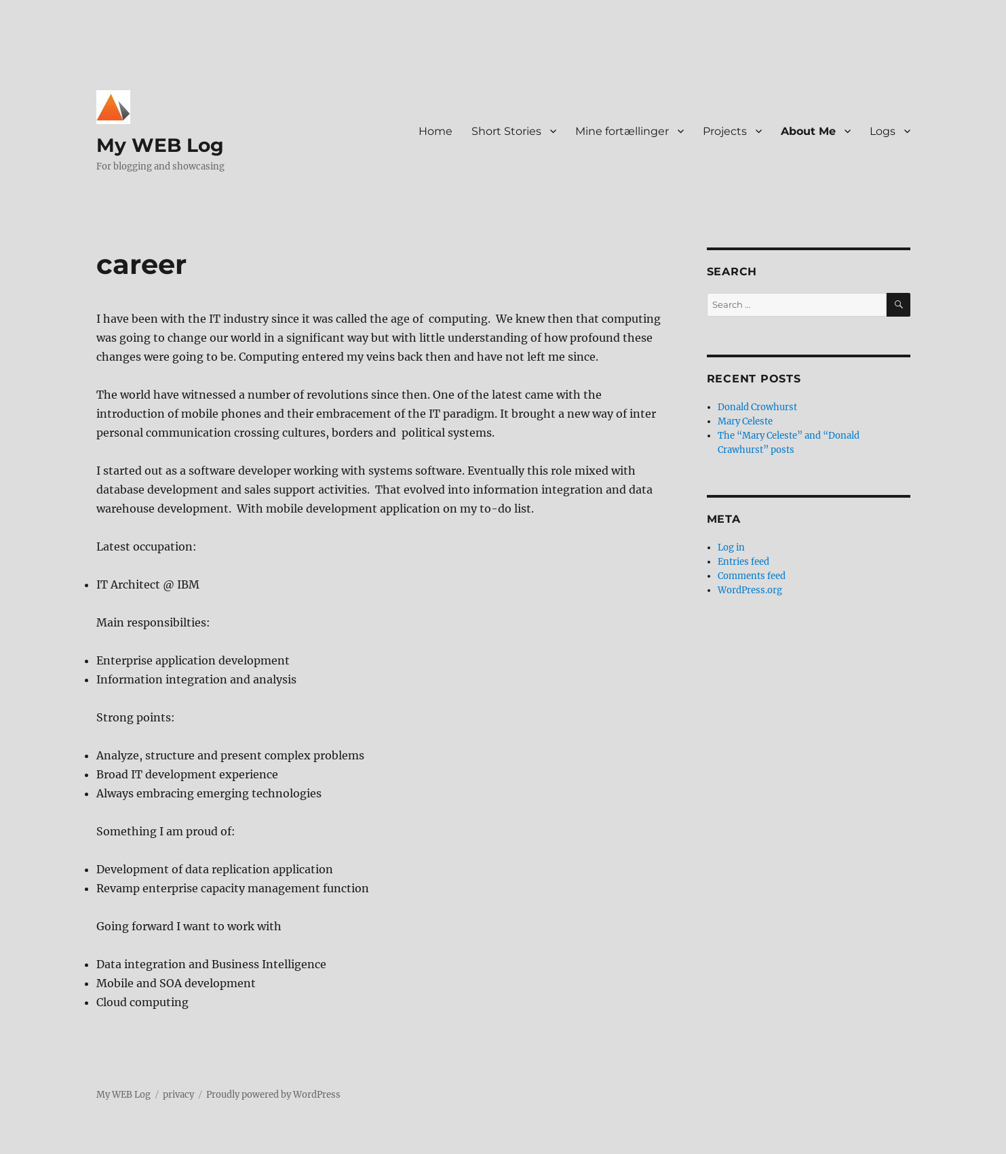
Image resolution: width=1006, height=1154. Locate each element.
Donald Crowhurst (757, 407)
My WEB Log (160, 145)
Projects (725, 131)
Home (435, 131)
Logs (882, 131)
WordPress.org (750, 590)
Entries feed (743, 562)
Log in (731, 547)
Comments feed (752, 576)
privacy (178, 1094)
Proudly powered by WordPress (273, 1094)
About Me (808, 131)
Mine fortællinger (622, 131)
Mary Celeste (745, 421)
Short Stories (506, 131)
